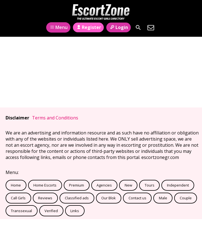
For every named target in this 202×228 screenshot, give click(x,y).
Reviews (45, 197)
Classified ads (77, 197)
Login (118, 27)
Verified (51, 210)
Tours (149, 185)
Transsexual (21, 210)
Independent (178, 185)
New (128, 185)
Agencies (104, 185)
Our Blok (108, 197)
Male (163, 197)
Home (16, 185)
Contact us (137, 197)
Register (88, 27)
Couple (186, 197)
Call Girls (18, 197)
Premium (76, 185)
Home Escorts (44, 185)
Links (74, 210)
